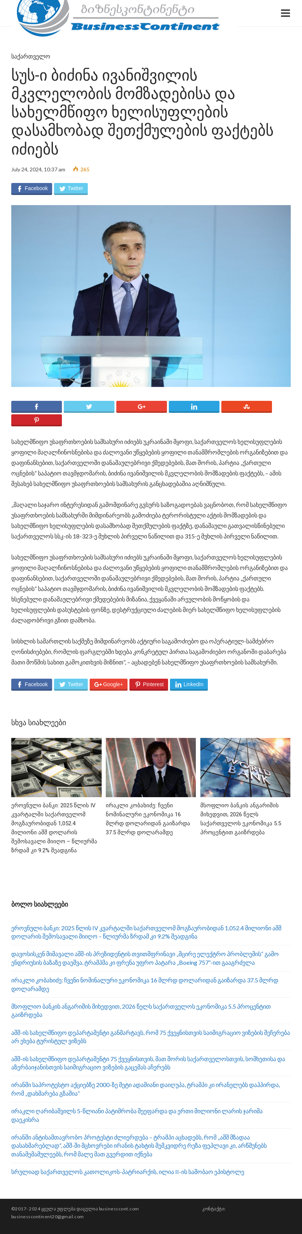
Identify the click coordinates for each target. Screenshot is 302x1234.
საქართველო (30, 56)
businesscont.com (119, 1209)
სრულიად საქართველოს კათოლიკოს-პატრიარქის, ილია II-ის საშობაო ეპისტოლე (127, 1171)
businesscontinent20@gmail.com (47, 1216)
